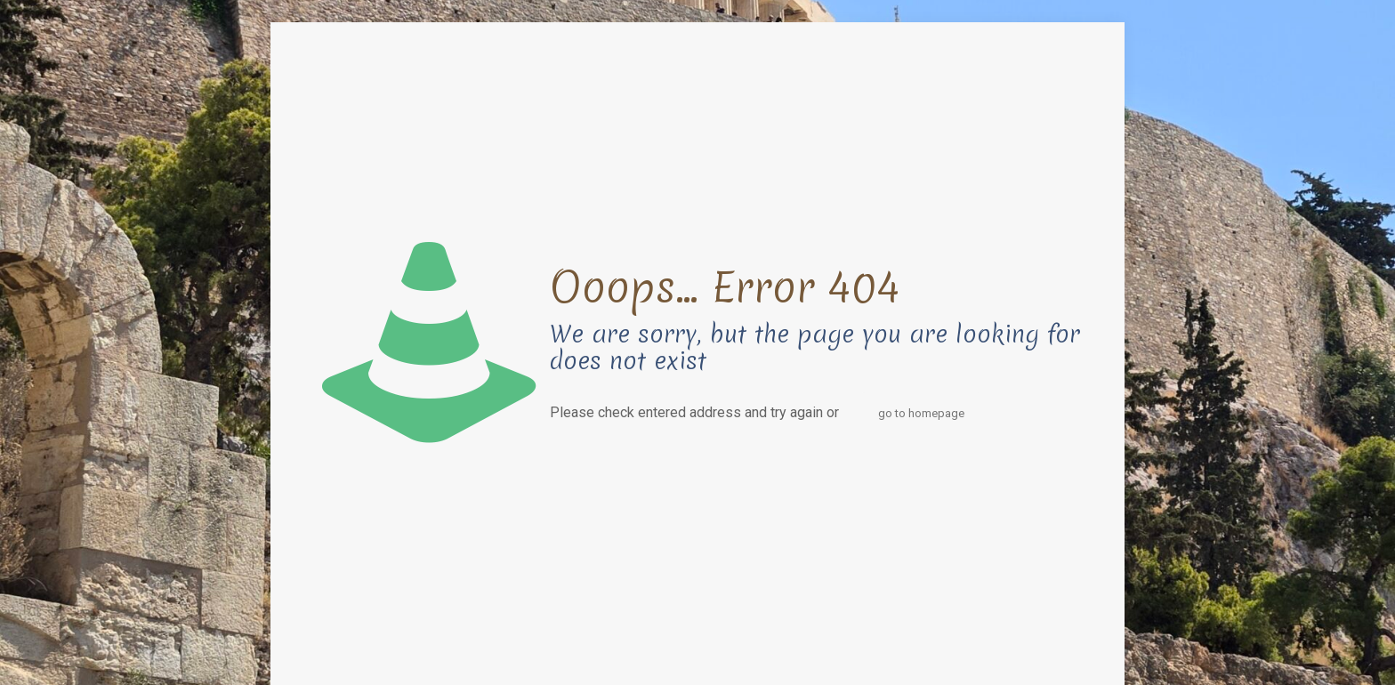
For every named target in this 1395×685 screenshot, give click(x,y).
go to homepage (921, 413)
